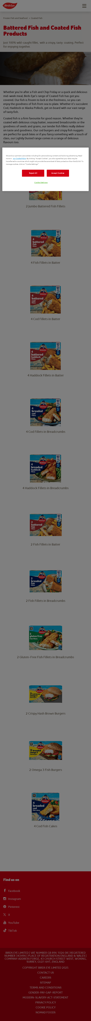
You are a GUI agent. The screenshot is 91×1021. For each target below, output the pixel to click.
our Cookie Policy (19, 158)
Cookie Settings (41, 182)
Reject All (33, 173)
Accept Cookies (57, 173)
